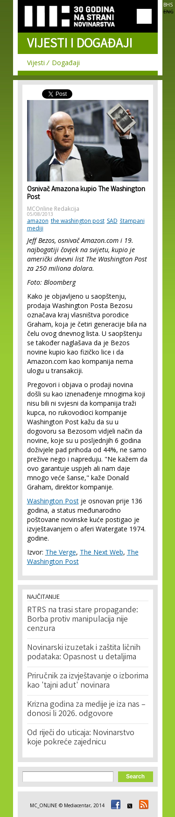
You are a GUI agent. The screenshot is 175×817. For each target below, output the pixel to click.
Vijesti (36, 62)
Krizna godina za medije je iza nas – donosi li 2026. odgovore (86, 709)
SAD (112, 221)
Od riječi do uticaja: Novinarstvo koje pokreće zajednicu (80, 738)
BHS (168, 4)
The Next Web (101, 552)
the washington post (78, 221)
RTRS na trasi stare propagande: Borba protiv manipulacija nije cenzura (82, 619)
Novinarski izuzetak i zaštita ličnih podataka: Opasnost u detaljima (83, 652)
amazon (38, 221)
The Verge (60, 552)
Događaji (66, 62)
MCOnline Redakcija (53, 209)
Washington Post (53, 500)
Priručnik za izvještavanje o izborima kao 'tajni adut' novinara (87, 681)
